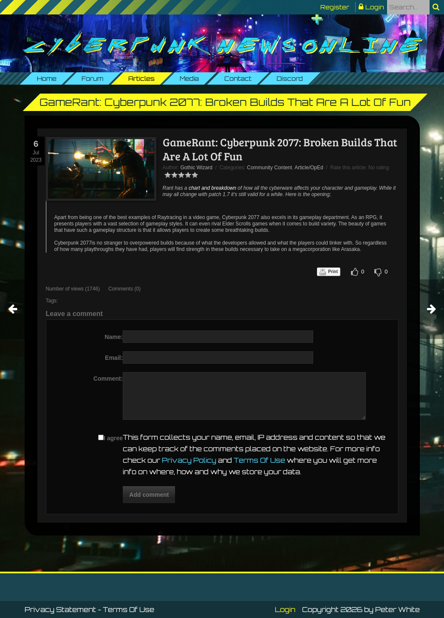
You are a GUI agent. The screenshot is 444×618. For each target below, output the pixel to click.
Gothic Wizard (196, 168)
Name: (114, 336)
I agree (113, 438)
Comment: (108, 378)
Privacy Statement (60, 609)
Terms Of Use (259, 460)
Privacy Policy (189, 460)
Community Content (269, 168)
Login (374, 7)
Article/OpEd (308, 168)
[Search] (408, 7)
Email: (114, 357)
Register (334, 7)
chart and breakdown (212, 188)
